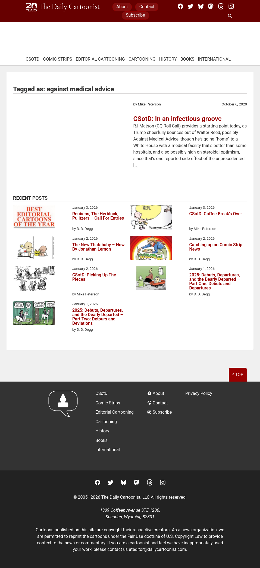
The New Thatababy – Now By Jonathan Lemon (98, 247)
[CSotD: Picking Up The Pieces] (34, 279)
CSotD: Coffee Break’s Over (215, 214)
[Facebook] (180, 6)
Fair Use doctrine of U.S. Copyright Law (165, 536)
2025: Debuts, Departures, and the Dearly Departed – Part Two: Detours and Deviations (97, 317)
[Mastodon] (211, 6)
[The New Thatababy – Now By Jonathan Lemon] (34, 248)
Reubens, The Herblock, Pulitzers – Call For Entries (98, 216)
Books (187, 59)
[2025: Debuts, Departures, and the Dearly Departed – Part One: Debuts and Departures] (151, 279)
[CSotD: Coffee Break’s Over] (151, 218)
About (122, 6)
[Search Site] (231, 16)
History (168, 59)
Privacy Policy (198, 393)
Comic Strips (57, 59)
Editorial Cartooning (100, 59)
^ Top (237, 374)
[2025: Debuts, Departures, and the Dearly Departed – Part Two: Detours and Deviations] (34, 314)
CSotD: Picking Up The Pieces (94, 277)
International (214, 59)
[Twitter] (190, 6)
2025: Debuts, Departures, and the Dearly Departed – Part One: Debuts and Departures (214, 281)
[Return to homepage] (65, 426)
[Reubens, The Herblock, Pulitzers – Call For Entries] (34, 217)
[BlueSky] (201, 6)
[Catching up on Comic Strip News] (151, 249)
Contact (147, 6)
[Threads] (221, 6)
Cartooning (142, 59)
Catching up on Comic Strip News (215, 247)
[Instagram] (231, 6)
